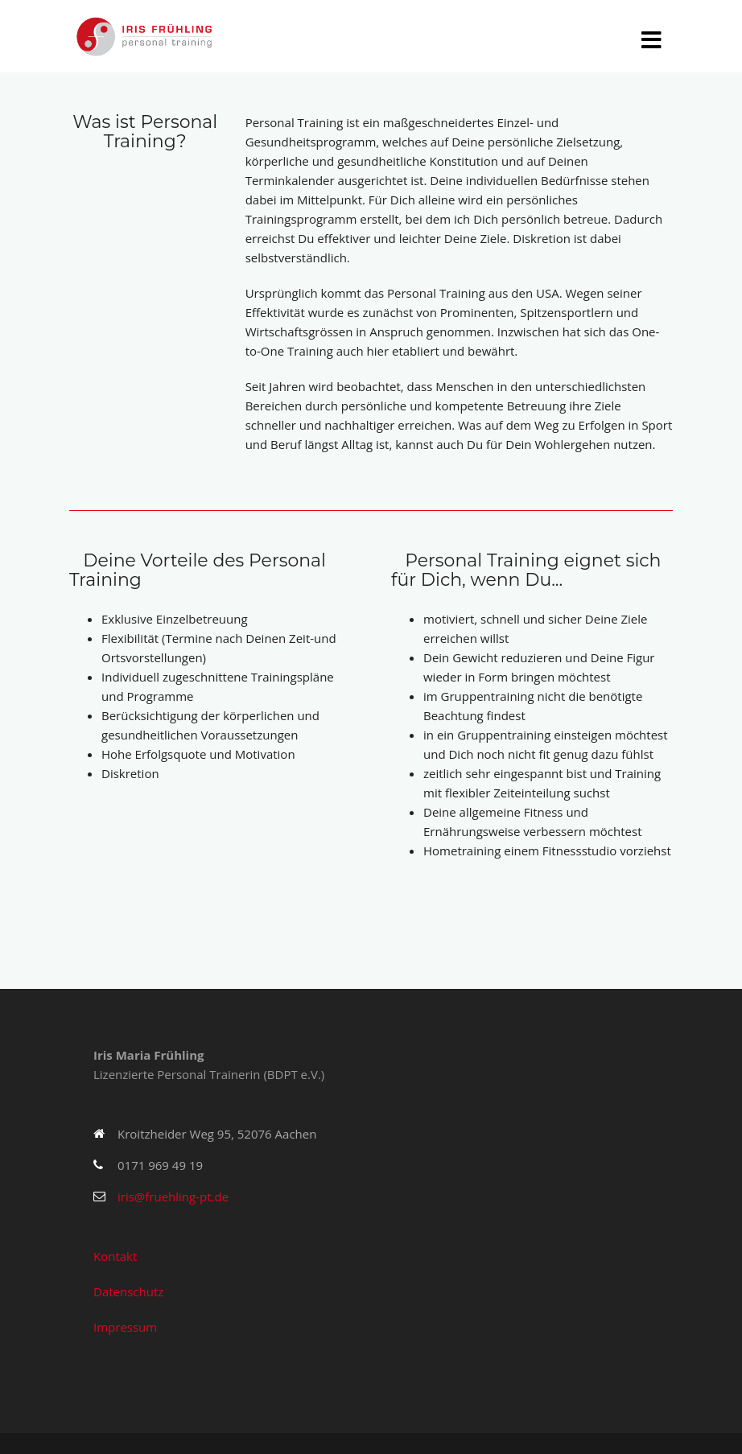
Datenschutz (128, 1291)
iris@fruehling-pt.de (173, 1196)
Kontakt (115, 1256)
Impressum (125, 1327)
